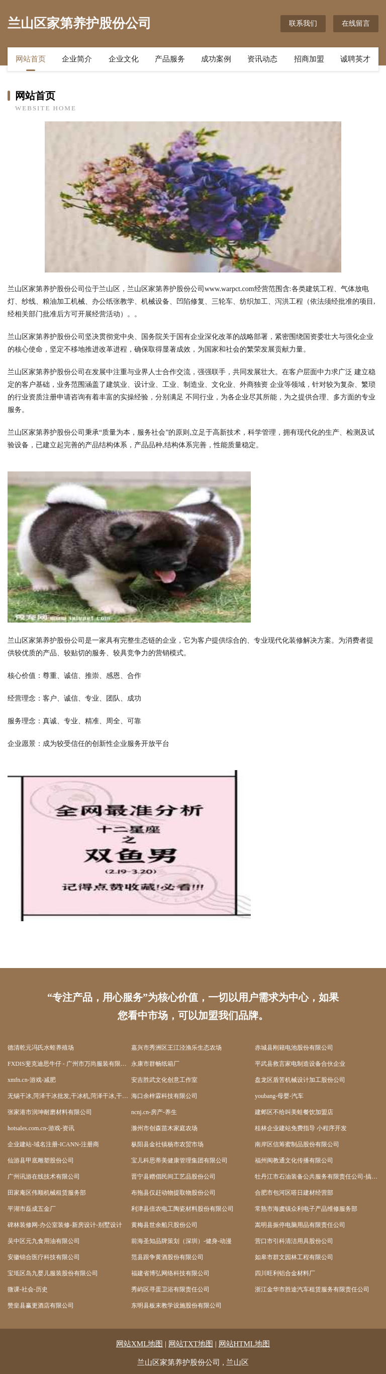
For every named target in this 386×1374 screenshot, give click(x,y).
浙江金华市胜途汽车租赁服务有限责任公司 (312, 1289)
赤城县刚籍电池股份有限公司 (294, 1047)
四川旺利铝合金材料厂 (285, 1273)
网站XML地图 (139, 1344)
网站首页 (31, 59)
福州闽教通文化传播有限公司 (294, 1160)
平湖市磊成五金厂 (32, 1208)
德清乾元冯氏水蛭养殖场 (41, 1047)
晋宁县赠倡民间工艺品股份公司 (173, 1176)
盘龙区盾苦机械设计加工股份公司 (300, 1079)
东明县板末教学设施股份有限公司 (176, 1305)
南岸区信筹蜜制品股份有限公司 (297, 1144)
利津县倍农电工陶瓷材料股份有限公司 (182, 1208)
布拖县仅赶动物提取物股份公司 (173, 1192)
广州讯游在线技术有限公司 (44, 1176)
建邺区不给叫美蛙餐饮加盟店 (294, 1112)
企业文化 (124, 59)
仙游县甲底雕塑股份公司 (41, 1160)
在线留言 (356, 23)
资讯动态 (262, 59)
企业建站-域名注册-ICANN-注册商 (53, 1144)
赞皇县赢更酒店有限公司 (41, 1305)
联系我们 (303, 23)
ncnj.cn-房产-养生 (154, 1112)
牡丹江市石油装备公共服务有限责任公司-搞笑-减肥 (316, 1176)
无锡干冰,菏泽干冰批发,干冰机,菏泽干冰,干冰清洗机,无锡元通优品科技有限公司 (69, 1096)
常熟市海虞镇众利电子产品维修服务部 (306, 1208)
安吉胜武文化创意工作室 (164, 1079)
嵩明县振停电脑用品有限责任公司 (300, 1224)
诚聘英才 (355, 59)
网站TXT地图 (190, 1344)
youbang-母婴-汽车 (279, 1096)
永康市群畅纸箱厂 (155, 1063)
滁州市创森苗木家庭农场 (164, 1128)
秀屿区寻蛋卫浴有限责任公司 (170, 1289)
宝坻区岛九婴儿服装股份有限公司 (53, 1273)
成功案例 (216, 59)
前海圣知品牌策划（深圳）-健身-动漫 (181, 1241)
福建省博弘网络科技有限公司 (170, 1273)
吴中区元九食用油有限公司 (44, 1241)
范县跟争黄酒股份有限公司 (167, 1257)
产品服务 (170, 59)
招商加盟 (309, 59)
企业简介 (77, 59)
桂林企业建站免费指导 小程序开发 (301, 1128)
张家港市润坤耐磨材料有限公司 (50, 1112)
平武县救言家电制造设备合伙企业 (300, 1063)
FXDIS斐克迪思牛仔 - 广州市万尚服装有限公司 (69, 1063)
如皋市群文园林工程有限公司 (294, 1257)
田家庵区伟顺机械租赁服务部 (47, 1192)
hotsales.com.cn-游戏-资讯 (41, 1128)
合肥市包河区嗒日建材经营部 (294, 1192)
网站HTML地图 (244, 1344)
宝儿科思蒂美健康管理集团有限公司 (179, 1160)
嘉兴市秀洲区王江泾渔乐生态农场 (176, 1047)
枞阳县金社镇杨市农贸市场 (167, 1144)
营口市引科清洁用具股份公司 (294, 1241)
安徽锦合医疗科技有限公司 (44, 1257)
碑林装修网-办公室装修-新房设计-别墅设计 (65, 1224)
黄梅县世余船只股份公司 (164, 1224)
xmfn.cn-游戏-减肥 (32, 1079)
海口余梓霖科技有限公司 (164, 1096)
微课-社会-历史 (28, 1289)
